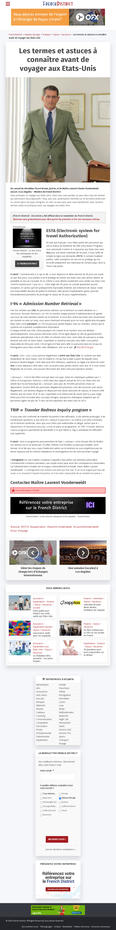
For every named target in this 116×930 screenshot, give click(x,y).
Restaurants (65, 722)
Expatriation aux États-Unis (41, 648)
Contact (57, 926)
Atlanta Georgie (32, 34)
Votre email (47, 770)
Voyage (62, 743)
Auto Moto (41, 695)
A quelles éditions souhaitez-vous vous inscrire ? (56, 786)
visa (14, 530)
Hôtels (62, 691)
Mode (62, 708)
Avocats (40, 698)
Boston (65, 802)
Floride (65, 793)
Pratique (46, 34)
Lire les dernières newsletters (60, 849)
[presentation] (63, 828)
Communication (44, 719)
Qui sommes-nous (30, 926)
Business (47, 814)
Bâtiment (40, 705)
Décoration (41, 726)
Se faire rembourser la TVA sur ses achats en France (94, 633)
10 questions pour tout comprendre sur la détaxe (94, 652)
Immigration (65, 695)
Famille (62, 684)
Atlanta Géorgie (69, 798)
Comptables (42, 722)
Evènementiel (42, 736)
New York (47, 798)
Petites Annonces (82, 926)
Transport (64, 740)
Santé (61, 726)
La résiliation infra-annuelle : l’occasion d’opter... (43, 658)
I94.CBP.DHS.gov (85, 347)
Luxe (61, 705)
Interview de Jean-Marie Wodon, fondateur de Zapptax (94, 607)
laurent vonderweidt (60, 526)
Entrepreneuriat (43, 733)
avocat (16, 526)
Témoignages (46, 926)
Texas (64, 810)
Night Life (63, 719)
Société (36, 607)
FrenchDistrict (15, 34)
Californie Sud (49, 810)
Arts (38, 688)
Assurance (38, 598)
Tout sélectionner (50, 793)
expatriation (39, 526)
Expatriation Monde (42, 626)
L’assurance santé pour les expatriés (42, 634)
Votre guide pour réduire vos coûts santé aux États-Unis (43, 614)
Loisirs (62, 702)
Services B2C (65, 729)
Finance (50, 601)
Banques (40, 702)
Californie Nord (68, 806)
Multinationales (66, 712)
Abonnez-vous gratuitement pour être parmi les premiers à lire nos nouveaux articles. (56, 219)
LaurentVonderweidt (86, 526)
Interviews (98, 598)
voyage (24, 530)
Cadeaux (40, 712)
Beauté (39, 708)
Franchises (64, 688)
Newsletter (67, 926)
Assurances (41, 691)
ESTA (26, 526)
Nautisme (63, 715)
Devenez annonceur (100, 926)
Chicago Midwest (50, 806)
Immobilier (64, 698)
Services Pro (65, 733)
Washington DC (50, 802)
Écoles (39, 729)
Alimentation (42, 684)
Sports (62, 736)
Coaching (40, 715)
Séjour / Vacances (62, 34)
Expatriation (39, 601)
